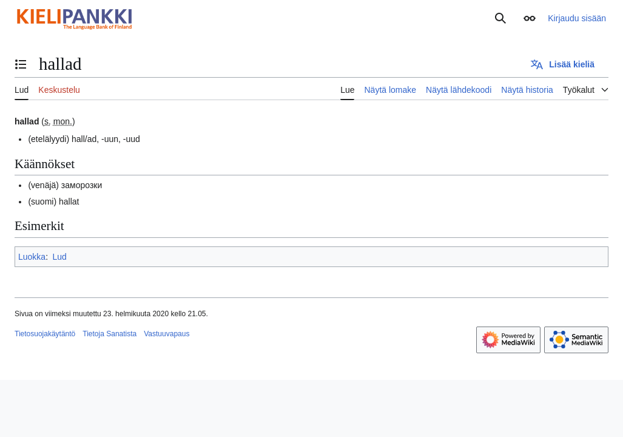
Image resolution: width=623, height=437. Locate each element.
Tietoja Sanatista (109, 334)
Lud (59, 257)
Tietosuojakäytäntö (45, 334)
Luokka (31, 257)
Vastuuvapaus (166, 334)
